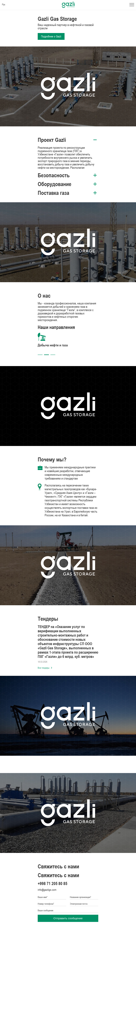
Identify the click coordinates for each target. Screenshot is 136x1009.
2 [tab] (46, 354)
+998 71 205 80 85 (52, 883)
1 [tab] (40, 354)
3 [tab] (52, 354)
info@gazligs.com (47, 889)
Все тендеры (45, 667)
